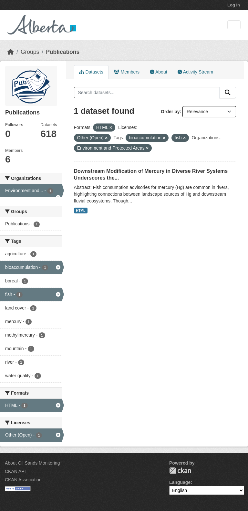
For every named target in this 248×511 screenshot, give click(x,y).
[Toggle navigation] (234, 25)
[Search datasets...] (147, 92)
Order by (170, 111)
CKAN (180, 470)
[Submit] (227, 92)
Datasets (91, 71)
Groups (30, 52)
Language (180, 482)
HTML (80, 210)
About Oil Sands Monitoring (32, 463)
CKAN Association (23, 479)
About (158, 71)
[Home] (10, 52)
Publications (62, 52)
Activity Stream (195, 71)
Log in (233, 5)
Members (127, 71)
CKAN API (15, 471)
